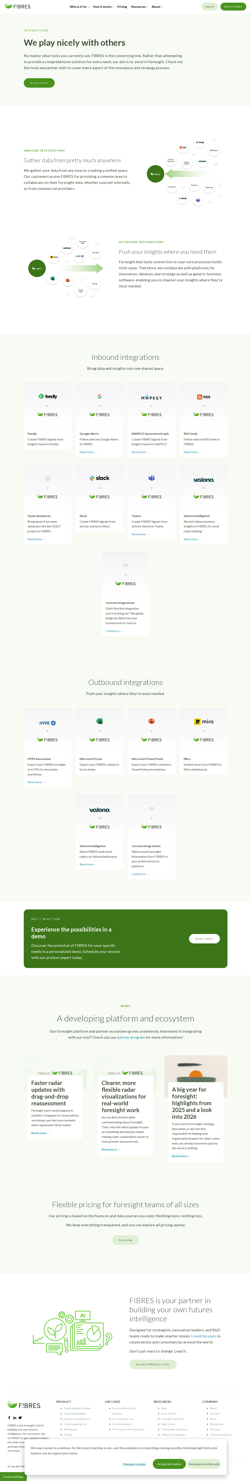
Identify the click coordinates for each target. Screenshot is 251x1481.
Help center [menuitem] (168, 1424)
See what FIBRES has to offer (153, 1364)
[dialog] (126, 1457)
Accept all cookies (169, 1464)
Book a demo (233, 6)
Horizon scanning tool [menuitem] (76, 1418)
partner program (130, 1037)
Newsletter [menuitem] (216, 1424)
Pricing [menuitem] (68, 1434)
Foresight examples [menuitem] (172, 1418)
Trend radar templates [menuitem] (174, 1429)
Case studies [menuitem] (169, 1413)
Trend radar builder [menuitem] (75, 1413)
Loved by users (203, 1336)
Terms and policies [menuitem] (221, 1434)
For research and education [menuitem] (128, 1429)
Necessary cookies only (204, 1464)
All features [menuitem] (71, 1429)
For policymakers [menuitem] (122, 1424)
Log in (209, 6)
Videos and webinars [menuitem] (173, 1434)
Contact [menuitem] (215, 1413)
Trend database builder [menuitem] (77, 1408)
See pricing (125, 1240)
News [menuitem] (213, 1418)
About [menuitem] (213, 1408)
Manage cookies (134, 1464)
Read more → (140, 534)
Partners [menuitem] (215, 1429)
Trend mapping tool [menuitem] (75, 1424)
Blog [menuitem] (164, 1408)
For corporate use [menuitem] (122, 1418)
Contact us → (114, 631)
